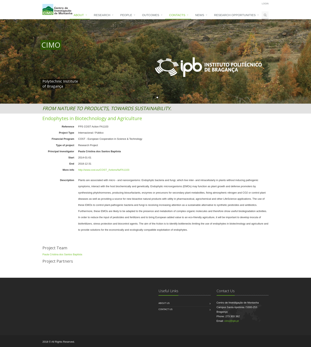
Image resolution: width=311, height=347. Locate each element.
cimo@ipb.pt (231, 320)
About (79, 15)
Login (265, 3)
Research (102, 15)
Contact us (165, 309)
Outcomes (150, 15)
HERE (123, 81)
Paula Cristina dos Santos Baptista (62, 254)
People (126, 15)
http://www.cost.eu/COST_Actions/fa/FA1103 (103, 169)
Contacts (177, 15)
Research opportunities (235, 15)
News (199, 15)
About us (164, 303)
